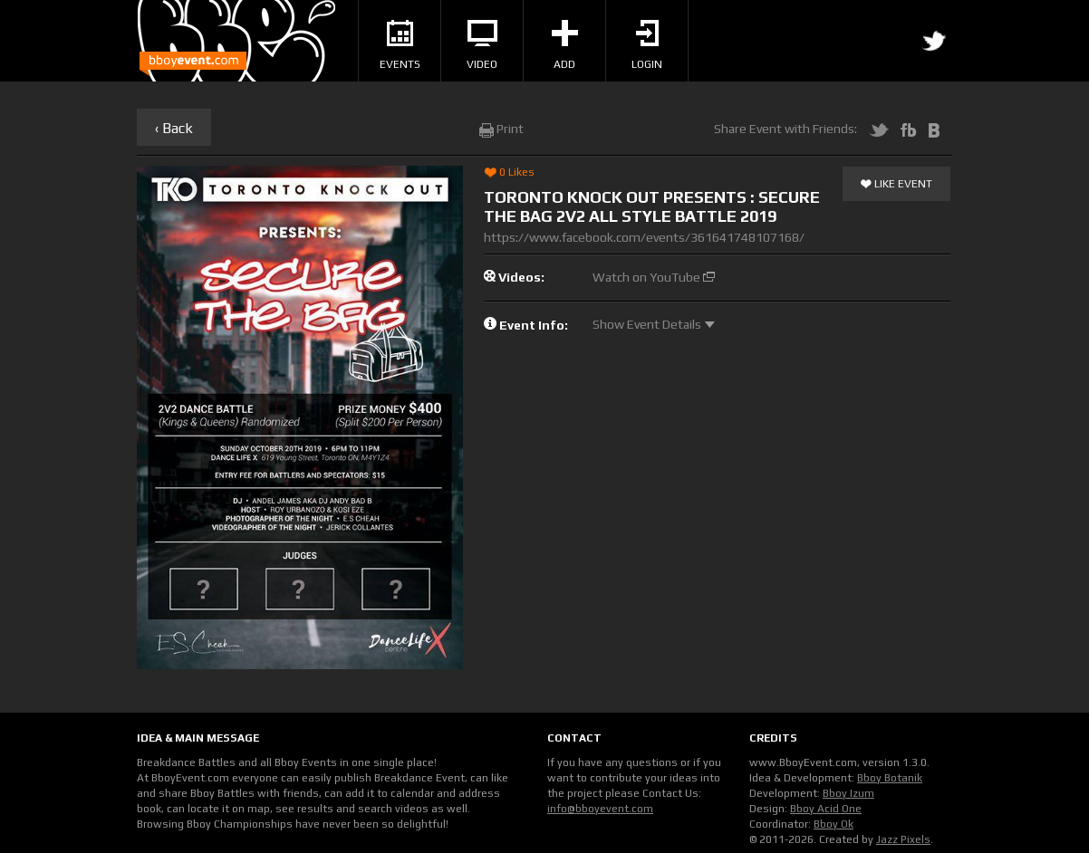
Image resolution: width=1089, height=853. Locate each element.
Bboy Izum (848, 793)
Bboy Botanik (889, 778)
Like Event (896, 184)
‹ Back (174, 128)
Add (565, 45)
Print (501, 128)
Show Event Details (654, 324)
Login (646, 45)
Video (482, 45)
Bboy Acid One (826, 808)
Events (400, 45)
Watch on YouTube (654, 277)
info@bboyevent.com (600, 808)
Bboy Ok (833, 824)
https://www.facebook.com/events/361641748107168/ (644, 237)
